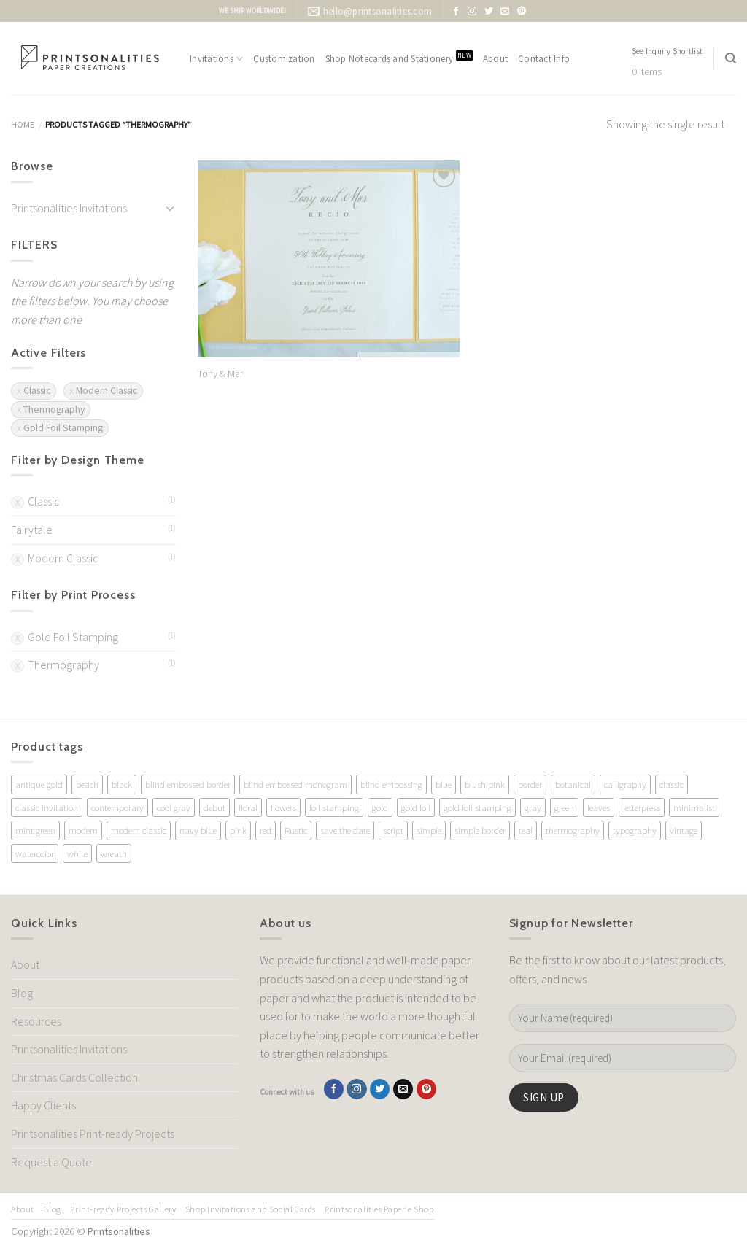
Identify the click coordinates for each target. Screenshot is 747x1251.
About (495, 58)
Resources (36, 1021)
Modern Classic (63, 558)
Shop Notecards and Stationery (399, 57)
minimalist (694, 807)
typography (635, 830)
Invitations (216, 59)
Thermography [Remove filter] (54, 409)
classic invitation (46, 807)
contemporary (117, 807)
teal (526, 830)
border (530, 784)
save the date (345, 830)
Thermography (63, 664)
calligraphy (625, 784)
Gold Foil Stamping (73, 637)
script (393, 830)
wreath (114, 853)
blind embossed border (188, 784)
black (122, 784)
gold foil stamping (477, 807)
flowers (283, 807)
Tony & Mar (220, 373)
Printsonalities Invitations (69, 208)
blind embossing (391, 784)
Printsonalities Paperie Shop (379, 1209)
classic (671, 784)
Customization (283, 58)
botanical (573, 784)
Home (22, 124)
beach (87, 784)
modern (83, 830)
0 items (647, 72)
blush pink (485, 784)
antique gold (39, 784)
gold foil (415, 807)
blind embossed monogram (295, 784)
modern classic (138, 830)
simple (429, 830)
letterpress (641, 807)
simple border (480, 830)
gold (380, 807)
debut (214, 807)
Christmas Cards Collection (74, 1077)
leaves (598, 807)
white (77, 853)
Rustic (296, 830)
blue (444, 784)
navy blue (198, 830)
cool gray (173, 807)
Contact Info (544, 58)
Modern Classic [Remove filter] (106, 390)
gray (533, 807)
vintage (683, 830)
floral (248, 807)
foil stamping (334, 807)
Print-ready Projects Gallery (123, 1209)
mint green (35, 830)
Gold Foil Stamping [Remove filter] (63, 428)
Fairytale (32, 529)
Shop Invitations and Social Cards (250, 1209)
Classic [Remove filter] (36, 390)
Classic (44, 501)
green (564, 807)
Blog (22, 992)
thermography (573, 830)
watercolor (34, 853)
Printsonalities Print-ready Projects (92, 1133)
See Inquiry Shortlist (667, 51)
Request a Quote (51, 1162)
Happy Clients (43, 1105)
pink (238, 830)
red (265, 830)
